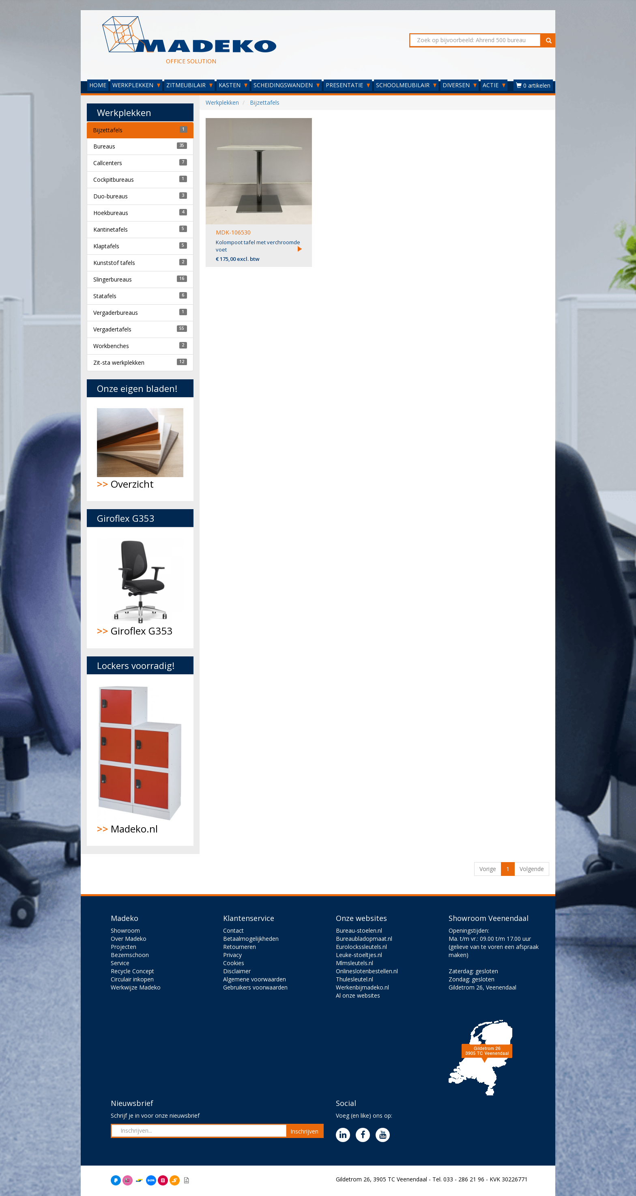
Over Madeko (128, 938)
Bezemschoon (130, 955)
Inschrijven (304, 1131)
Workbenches (111, 346)
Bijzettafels (107, 130)
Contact (233, 930)
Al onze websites (358, 995)
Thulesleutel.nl (354, 979)
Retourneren (239, 947)
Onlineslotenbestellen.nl (367, 971)
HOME (97, 85)
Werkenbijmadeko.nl (362, 987)
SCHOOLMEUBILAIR (406, 85)
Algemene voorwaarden (254, 979)
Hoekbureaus (110, 213)
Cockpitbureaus (113, 179)
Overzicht (140, 449)
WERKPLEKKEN (136, 85)
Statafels (104, 296)
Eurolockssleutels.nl (361, 947)
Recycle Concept (132, 971)
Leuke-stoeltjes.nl (359, 955)
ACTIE (494, 85)
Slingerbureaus (112, 279)
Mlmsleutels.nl (354, 963)
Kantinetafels (110, 229)
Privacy (232, 955)
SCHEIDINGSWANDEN (287, 85)
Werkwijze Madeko (136, 987)
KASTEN (233, 85)
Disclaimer (237, 971)
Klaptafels (106, 246)
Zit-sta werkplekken (118, 362)
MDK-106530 (233, 232)
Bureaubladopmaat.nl (364, 938)
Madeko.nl (140, 760)
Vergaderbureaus (115, 312)
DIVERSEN (460, 85)
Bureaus (104, 146)
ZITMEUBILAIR (189, 85)
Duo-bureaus (110, 196)
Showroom (125, 930)
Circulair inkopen (132, 979)
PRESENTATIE (348, 85)
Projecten (123, 947)
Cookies (233, 963)
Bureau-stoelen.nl (359, 930)
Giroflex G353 (140, 588)
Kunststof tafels (114, 263)
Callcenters (107, 163)
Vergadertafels (112, 329)
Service (120, 963)
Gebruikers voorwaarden (255, 987)
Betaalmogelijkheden (251, 938)
